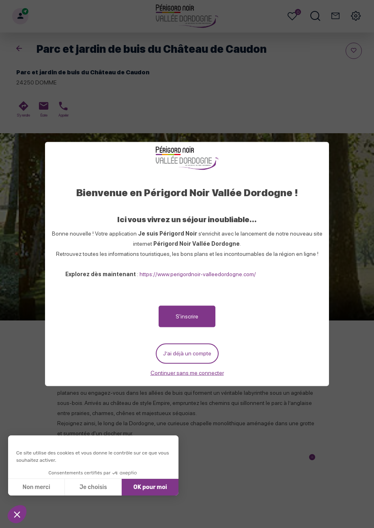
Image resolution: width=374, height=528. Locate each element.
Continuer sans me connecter (187, 372)
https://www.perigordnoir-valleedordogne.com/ (198, 274)
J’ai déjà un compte (187, 353)
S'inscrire (187, 316)
